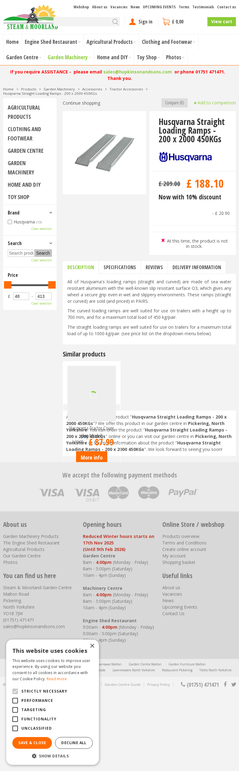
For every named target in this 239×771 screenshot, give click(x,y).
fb (225, 763)
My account (174, 634)
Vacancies (172, 673)
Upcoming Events (179, 686)
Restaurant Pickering (177, 749)
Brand (13, 213)
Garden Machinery (21, 167)
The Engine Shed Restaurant (31, 621)
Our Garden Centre (22, 634)
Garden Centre (26, 150)
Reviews (154, 267)
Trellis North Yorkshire (215, 749)
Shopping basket (178, 641)
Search (15, 243)
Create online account (184, 628)
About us (171, 666)
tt (233, 763)
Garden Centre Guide (123, 763)
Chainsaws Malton (108, 743)
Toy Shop (18, 197)
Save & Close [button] (32, 742)
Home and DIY (24, 184)
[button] (52, 756)
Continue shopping (81, 103)
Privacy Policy (158, 763)
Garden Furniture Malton (187, 743)
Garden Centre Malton (145, 743)
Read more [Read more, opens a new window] (57, 678)
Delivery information (197, 267)
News (168, 679)
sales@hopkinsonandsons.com (137, 72)
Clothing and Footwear (24, 133)
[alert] (52, 702)
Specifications (120, 267)
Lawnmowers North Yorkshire (134, 749)
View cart (221, 21)
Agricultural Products (24, 112)
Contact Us (173, 692)
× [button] (92, 646)
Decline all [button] (73, 742)
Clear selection (41, 229)
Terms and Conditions (184, 621)
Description (80, 267)
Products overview (180, 615)
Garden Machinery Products (31, 615)
